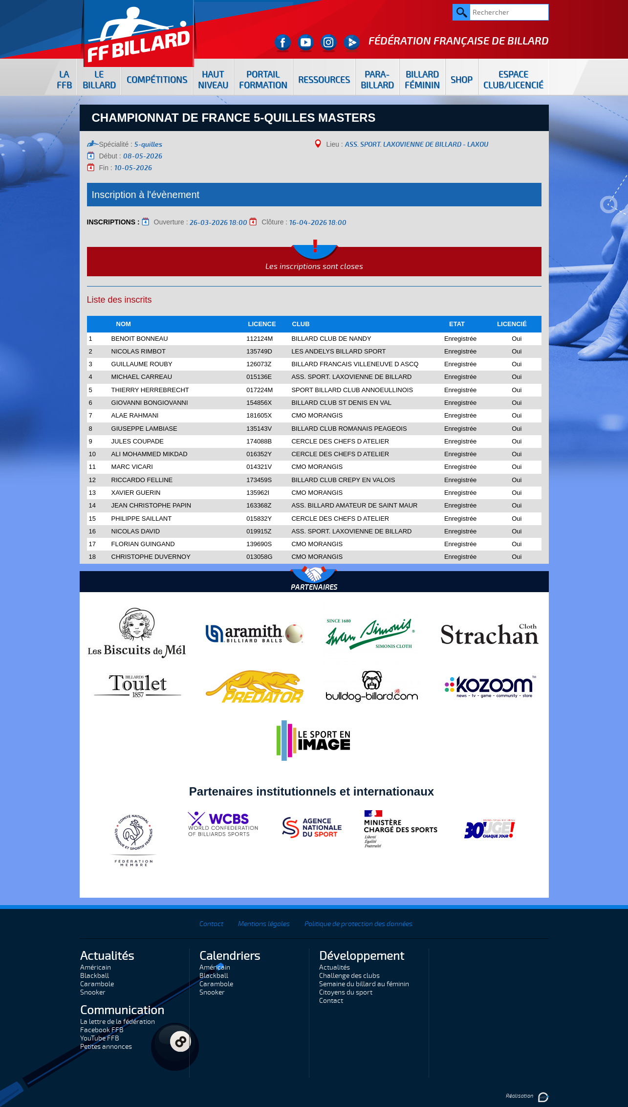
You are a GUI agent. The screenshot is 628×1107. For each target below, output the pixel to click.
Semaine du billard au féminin (364, 984)
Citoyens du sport (345, 992)
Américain (95, 967)
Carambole (97, 984)
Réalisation (527, 1096)
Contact (211, 924)
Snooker (93, 992)
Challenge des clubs (349, 976)
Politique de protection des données (358, 924)
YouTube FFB (99, 1038)
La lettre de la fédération (117, 1022)
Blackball (94, 976)
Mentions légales (264, 924)
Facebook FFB (102, 1030)
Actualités (334, 967)
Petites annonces (106, 1046)
